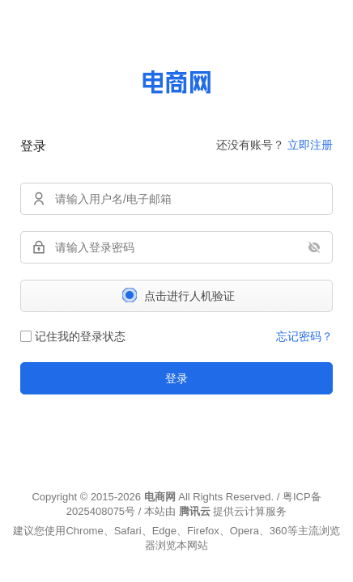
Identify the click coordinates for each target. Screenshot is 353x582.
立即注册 (310, 144)
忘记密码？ (304, 336)
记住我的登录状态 (72, 336)
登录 (176, 378)
